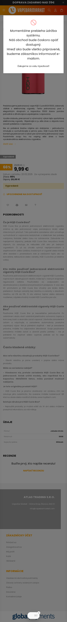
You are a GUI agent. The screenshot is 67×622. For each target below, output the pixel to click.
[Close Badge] (38, 612)
